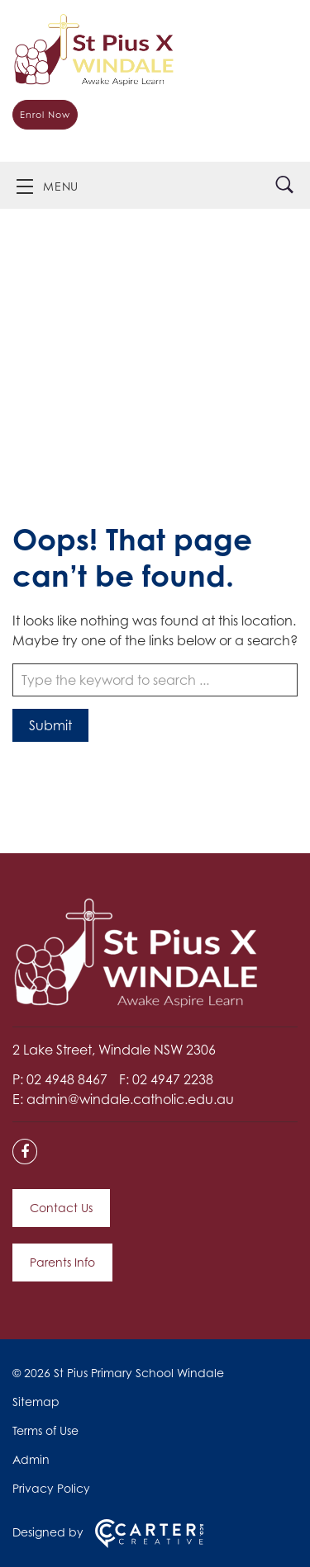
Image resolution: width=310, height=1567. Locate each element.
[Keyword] (155, 679)
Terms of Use (45, 1430)
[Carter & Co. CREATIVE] (149, 1543)
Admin (31, 1459)
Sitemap (36, 1402)
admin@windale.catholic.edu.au (130, 1099)
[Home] (136, 1004)
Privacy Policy (51, 1488)
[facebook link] (29, 1152)
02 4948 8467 (68, 1079)
